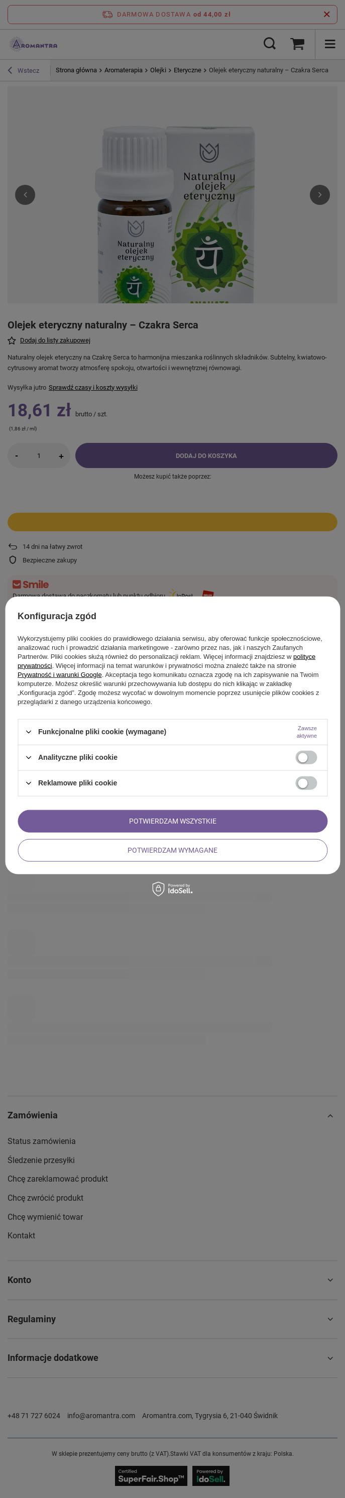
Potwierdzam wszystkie (172, 821)
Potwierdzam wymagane (172, 850)
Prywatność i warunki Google (60, 674)
